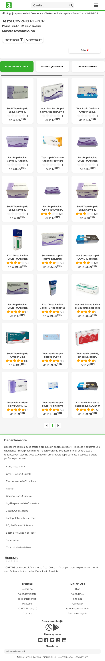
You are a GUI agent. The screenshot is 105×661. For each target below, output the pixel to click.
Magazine (27, 603)
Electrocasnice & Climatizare (21, 481)
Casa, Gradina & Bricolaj (18, 474)
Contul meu (77, 593)
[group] (85, 50)
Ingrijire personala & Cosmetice (22, 503)
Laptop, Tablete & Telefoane (21, 518)
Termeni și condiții (27, 598)
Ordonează (34, 39)
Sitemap (77, 598)
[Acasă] (3, 13)
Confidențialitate (27, 593)
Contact (27, 613)
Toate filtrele (13, 39)
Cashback (77, 603)
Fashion (10, 488)
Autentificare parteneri (77, 608)
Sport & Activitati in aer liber (21, 532)
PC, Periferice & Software (19, 525)
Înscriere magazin (77, 613)
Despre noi (27, 589)
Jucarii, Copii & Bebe (17, 510)
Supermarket (13, 540)
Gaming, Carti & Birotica (19, 496)
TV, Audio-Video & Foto (18, 547)
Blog (77, 589)
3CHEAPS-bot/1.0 (27, 608)
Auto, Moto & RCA (16, 466)
